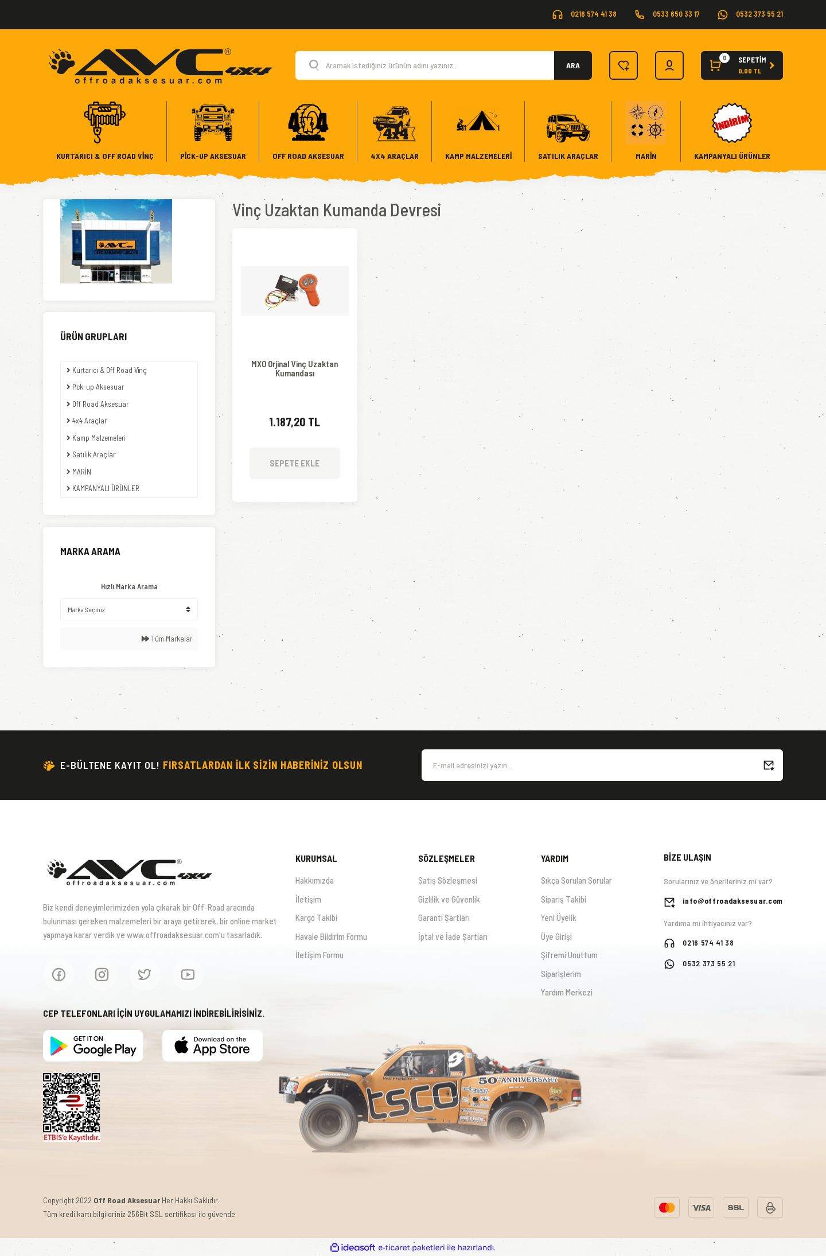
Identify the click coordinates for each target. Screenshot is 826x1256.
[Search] (443, 65)
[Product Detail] (295, 245)
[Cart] (742, 65)
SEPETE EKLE (295, 463)
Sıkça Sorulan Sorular (576, 880)
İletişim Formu (319, 955)
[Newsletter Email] (602, 765)
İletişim (308, 899)
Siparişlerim (561, 974)
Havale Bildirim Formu (331, 936)
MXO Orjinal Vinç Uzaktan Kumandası (294, 368)
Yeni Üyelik (558, 917)
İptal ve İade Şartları (453, 936)
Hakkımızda (314, 880)
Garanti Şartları (444, 917)
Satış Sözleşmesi (447, 880)
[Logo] (159, 64)
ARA (573, 65)
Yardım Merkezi (567, 992)
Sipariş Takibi (563, 899)
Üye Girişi (556, 936)
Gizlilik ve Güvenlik (449, 899)
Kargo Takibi (316, 917)
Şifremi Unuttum (569, 955)
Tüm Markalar (167, 638)
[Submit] (768, 765)
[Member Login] (669, 65)
